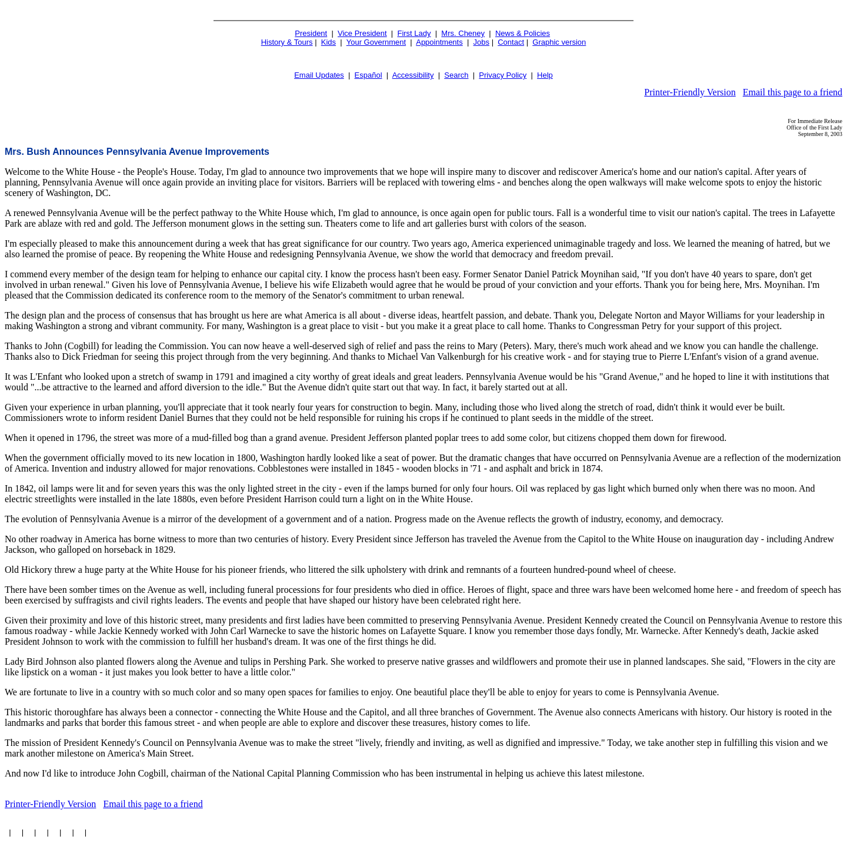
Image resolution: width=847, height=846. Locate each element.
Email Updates (319, 75)
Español (368, 75)
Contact (511, 42)
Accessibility (413, 75)
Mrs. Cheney (463, 33)
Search (456, 75)
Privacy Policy (502, 75)
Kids (328, 42)
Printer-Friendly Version (689, 92)
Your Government (376, 42)
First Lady (414, 33)
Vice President (362, 33)
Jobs (481, 42)
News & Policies (522, 33)
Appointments (439, 42)
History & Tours (287, 42)
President (311, 33)
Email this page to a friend (792, 92)
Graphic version (559, 42)
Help (545, 75)
